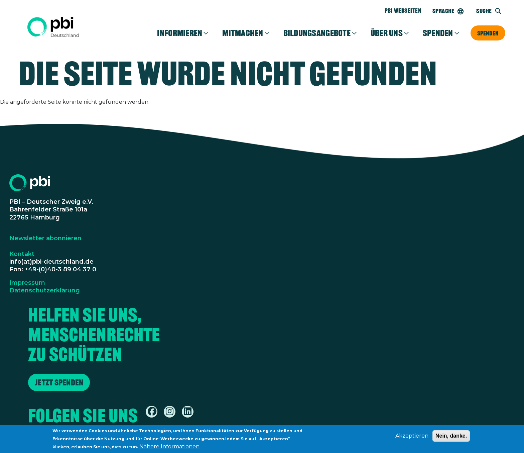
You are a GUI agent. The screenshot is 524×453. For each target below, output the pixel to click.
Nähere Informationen (169, 448)
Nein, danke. (451, 438)
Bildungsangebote (317, 33)
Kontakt (21, 254)
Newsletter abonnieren (45, 238)
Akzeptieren (411, 438)
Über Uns (386, 33)
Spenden (488, 33)
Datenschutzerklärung (44, 290)
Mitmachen (242, 33)
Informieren (180, 33)
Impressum (27, 282)
